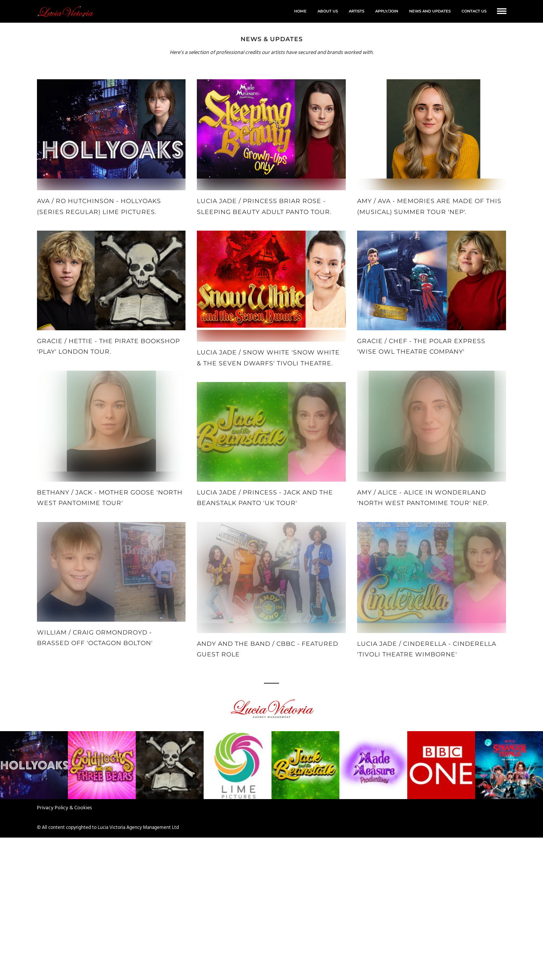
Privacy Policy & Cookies (64, 808)
